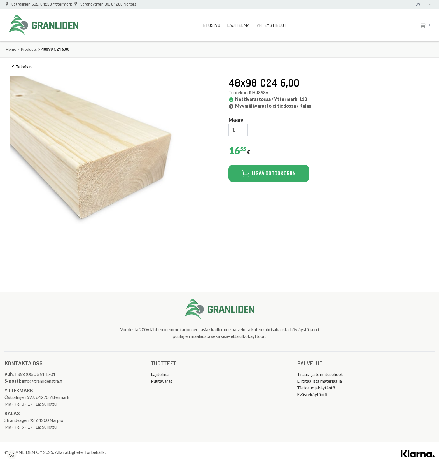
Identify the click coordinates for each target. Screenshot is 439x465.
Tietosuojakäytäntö (316, 387)
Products (29, 49)
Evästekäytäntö (312, 394)
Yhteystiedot (271, 25)
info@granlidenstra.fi (42, 380)
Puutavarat (161, 380)
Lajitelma (238, 25)
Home (11, 49)
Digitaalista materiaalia (319, 380)
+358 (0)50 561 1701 (35, 374)
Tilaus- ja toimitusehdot (320, 374)
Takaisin (21, 66)
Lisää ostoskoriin (269, 173)
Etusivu (211, 25)
